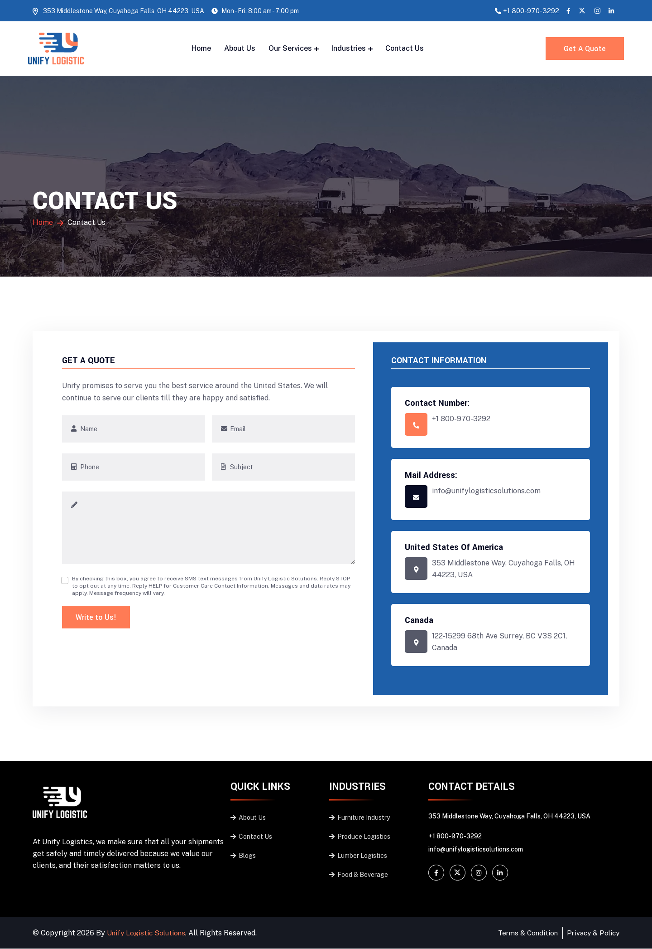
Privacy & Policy (591, 933)
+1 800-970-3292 (531, 11)
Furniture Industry (359, 818)
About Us (239, 48)
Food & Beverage (358, 875)
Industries (348, 48)
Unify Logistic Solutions (147, 932)
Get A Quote (586, 49)
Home (201, 48)
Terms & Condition (523, 933)
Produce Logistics (359, 837)
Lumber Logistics (358, 856)
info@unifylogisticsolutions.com (475, 849)
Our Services (290, 48)
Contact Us (404, 48)
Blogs (243, 856)
